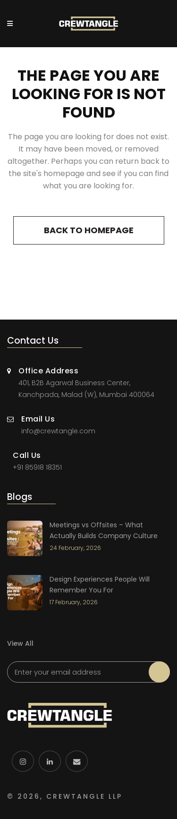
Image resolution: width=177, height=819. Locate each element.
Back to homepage (89, 230)
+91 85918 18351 (37, 467)
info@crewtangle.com (58, 431)
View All (20, 643)
